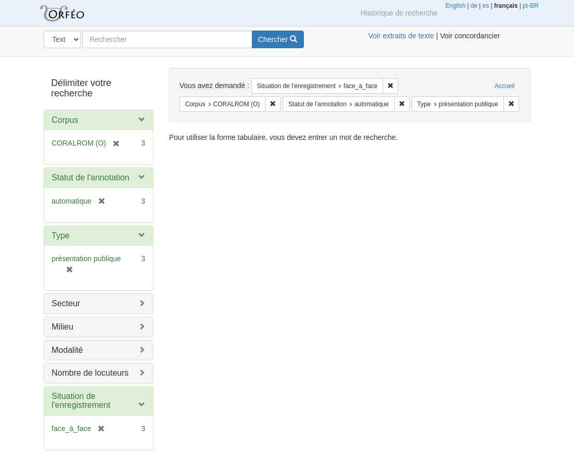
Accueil (505, 86)
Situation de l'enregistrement (81, 401)
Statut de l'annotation (91, 177)
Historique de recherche (399, 13)
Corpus (65, 120)
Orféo (75, 13)
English (455, 5)
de (474, 5)
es (486, 5)
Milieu (63, 326)
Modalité (67, 350)
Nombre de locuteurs (90, 372)
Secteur (66, 303)
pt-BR (530, 5)
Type (61, 235)
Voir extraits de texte (401, 36)
